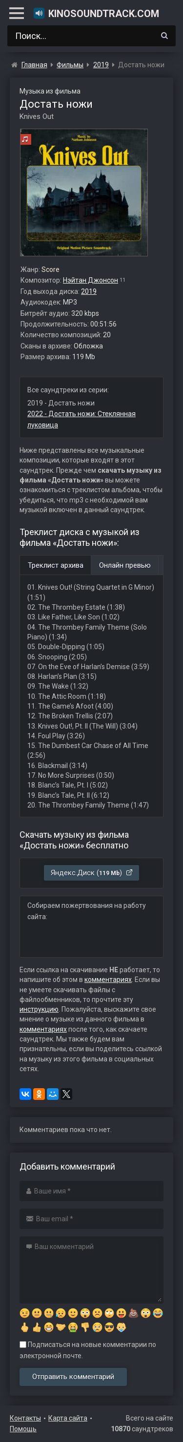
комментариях (108, 979)
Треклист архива (55, 565)
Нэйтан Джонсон (90, 280)
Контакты (25, 1418)
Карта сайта (67, 1418)
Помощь (23, 1429)
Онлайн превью (125, 565)
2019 (89, 291)
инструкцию (39, 1009)
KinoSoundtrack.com (96, 13)
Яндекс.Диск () (92, 872)
